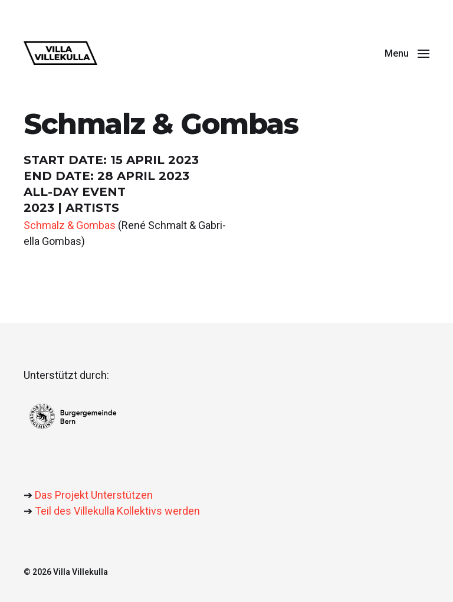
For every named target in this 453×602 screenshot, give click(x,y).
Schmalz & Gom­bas (70, 225)
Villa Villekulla (80, 572)
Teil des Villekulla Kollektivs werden (117, 511)
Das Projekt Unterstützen (94, 495)
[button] (407, 53)
